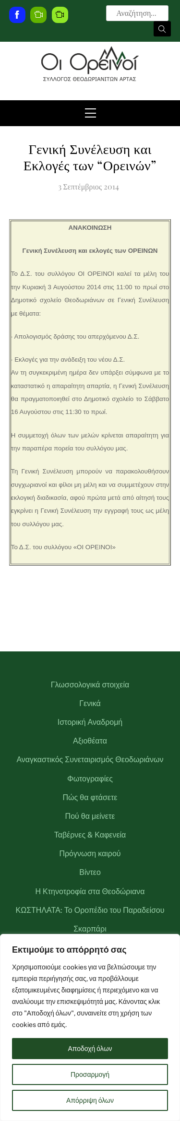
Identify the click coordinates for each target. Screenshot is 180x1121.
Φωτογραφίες (90, 778)
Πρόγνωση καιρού (89, 853)
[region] (90, 1027)
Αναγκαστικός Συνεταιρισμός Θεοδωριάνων (89, 759)
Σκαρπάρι (90, 928)
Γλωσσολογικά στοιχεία (90, 684)
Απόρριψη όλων (90, 1100)
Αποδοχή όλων (90, 1048)
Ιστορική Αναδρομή (90, 722)
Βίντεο (90, 872)
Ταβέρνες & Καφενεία (90, 834)
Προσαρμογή (90, 1074)
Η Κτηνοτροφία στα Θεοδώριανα (90, 891)
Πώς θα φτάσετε (90, 797)
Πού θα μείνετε (90, 816)
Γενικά (90, 703)
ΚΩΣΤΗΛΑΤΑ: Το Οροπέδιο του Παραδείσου (90, 910)
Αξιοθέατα (90, 740)
